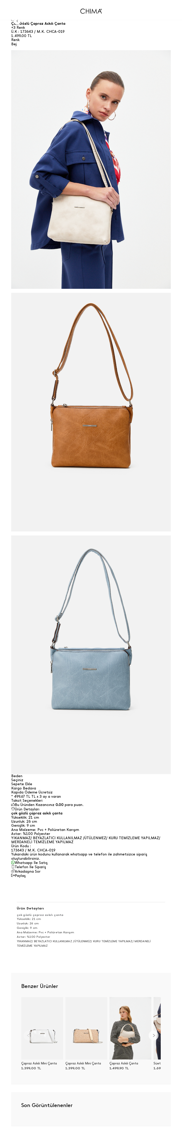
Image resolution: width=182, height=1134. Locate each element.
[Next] (153, 1035)
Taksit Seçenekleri (27, 801)
